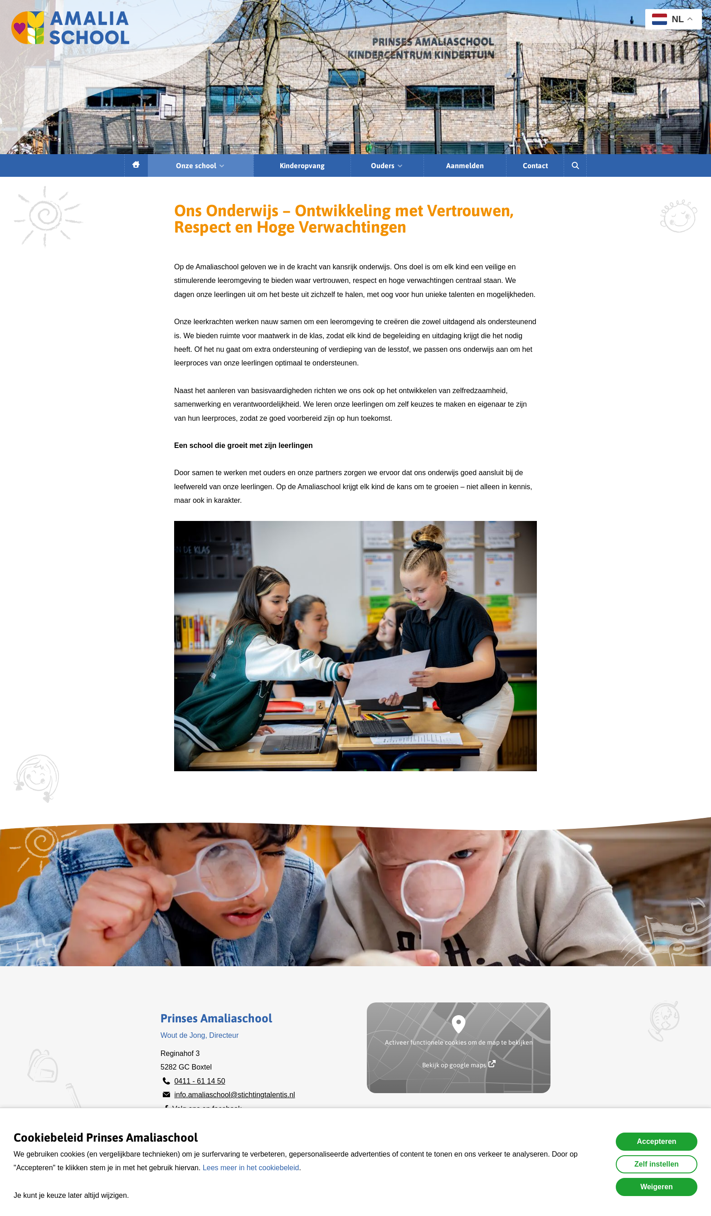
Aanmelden (465, 165)
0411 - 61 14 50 (199, 1081)
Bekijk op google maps (459, 1064)
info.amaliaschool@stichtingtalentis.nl (234, 1095)
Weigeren (656, 1187)
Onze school (200, 165)
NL (668, 19)
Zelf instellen (656, 1164)
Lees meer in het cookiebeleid (251, 1168)
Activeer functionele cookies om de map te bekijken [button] (459, 1042)
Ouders (387, 165)
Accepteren (656, 1141)
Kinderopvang (302, 165)
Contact (535, 165)
